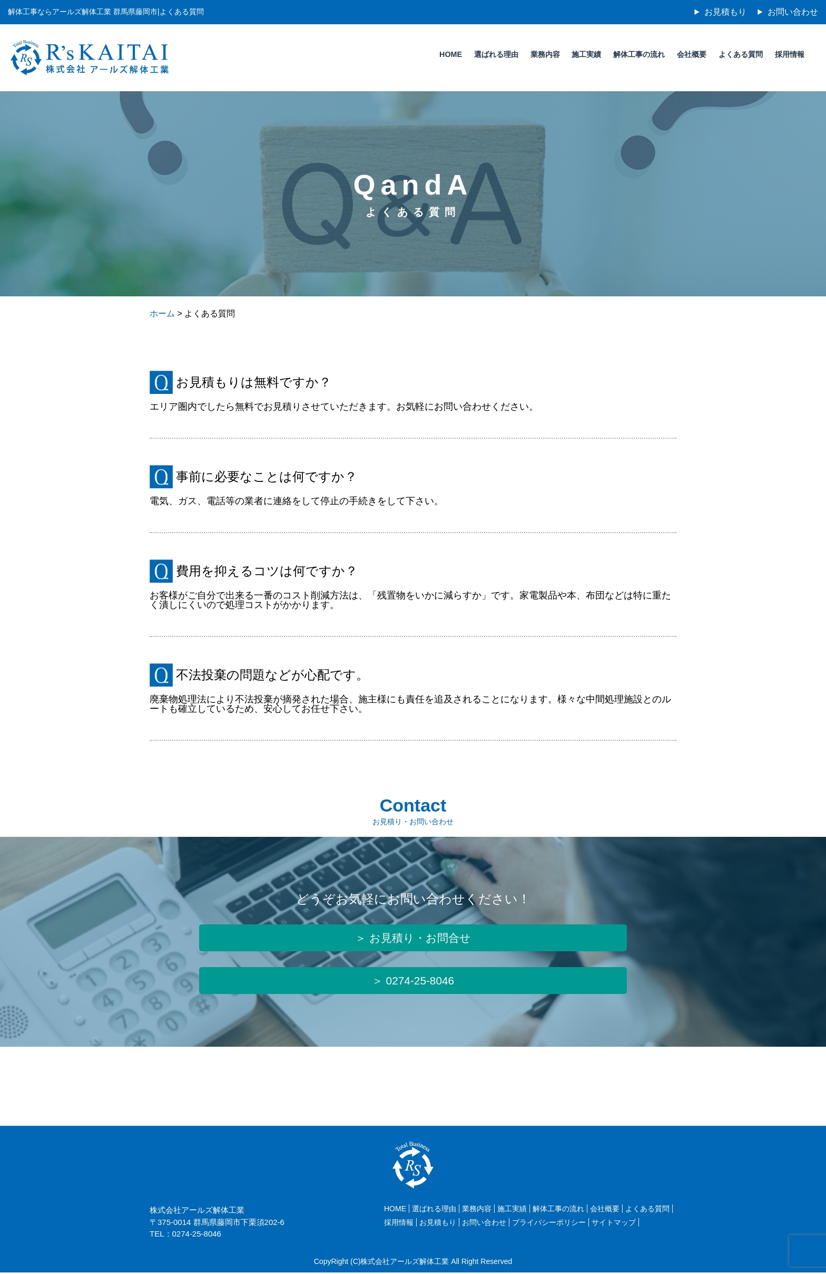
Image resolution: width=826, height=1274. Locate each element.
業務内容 (541, 54)
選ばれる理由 (492, 54)
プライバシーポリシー (549, 1224)
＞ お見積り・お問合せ (413, 938)
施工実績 (583, 54)
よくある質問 (739, 54)
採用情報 (789, 54)
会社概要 (690, 54)
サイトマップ (614, 1224)
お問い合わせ (793, 11)
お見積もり (725, 11)
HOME (446, 54)
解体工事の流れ (637, 54)
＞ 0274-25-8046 (412, 982)
